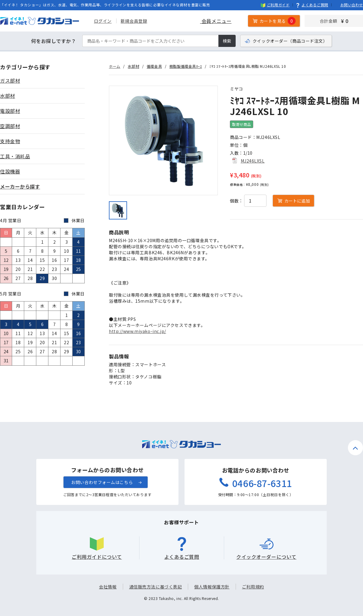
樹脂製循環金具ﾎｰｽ (185, 66)
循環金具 (154, 66)
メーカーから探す (20, 186)
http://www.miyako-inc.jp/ (137, 331)
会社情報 (107, 587)
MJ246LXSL (253, 161)
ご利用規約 (253, 587)
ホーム (114, 66)
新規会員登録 (133, 21)
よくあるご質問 (312, 4)
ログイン (102, 21)
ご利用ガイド (275, 4)
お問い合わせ (348, 4)
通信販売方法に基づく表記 (155, 587)
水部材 (133, 66)
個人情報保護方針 (211, 587)
